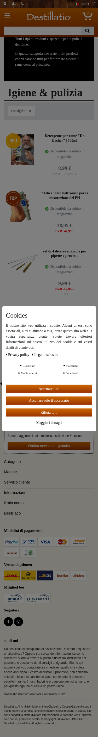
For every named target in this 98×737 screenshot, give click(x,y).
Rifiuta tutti (49, 412)
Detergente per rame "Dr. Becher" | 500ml (65, 138)
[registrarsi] (14, 4)
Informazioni (14, 493)
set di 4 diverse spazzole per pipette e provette (64, 253)
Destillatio (12, 513)
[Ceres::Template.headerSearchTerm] (42, 31)
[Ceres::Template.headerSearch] (87, 31)
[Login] (5, 4)
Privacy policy (18, 354)
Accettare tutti (49, 389)
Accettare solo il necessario (49, 400)
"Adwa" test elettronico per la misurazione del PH (64, 195)
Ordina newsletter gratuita (49, 446)
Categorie (12, 462)
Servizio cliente (17, 482)
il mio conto (14, 503)
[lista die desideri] (94, 4)
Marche (10, 472)
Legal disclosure (45, 354)
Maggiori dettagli (49, 423)
